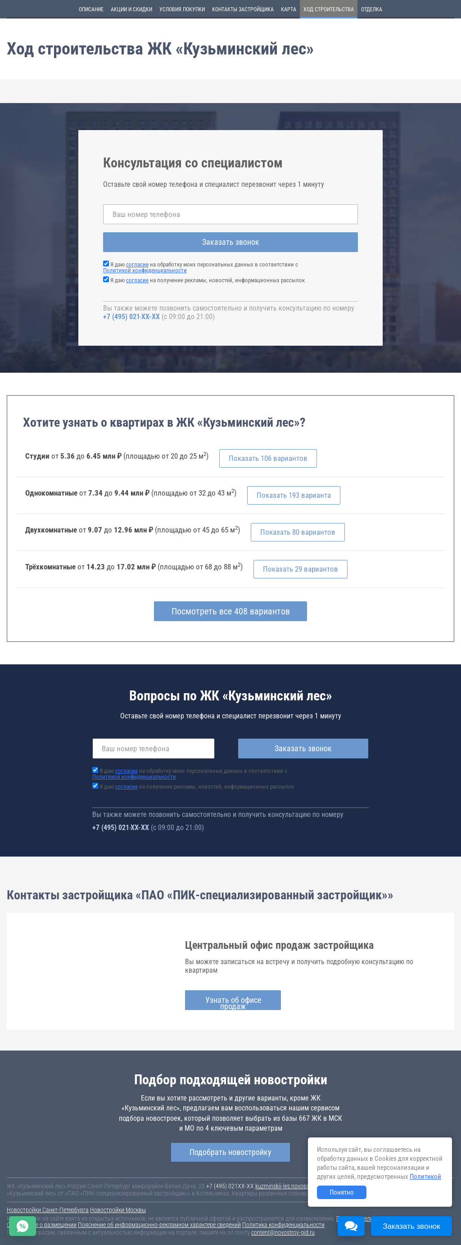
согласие (137, 264)
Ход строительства (328, 9)
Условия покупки (182, 9)
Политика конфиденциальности (283, 1224)
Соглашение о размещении (42, 1224)
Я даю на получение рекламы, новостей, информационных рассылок (207, 280)
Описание (91, 9)
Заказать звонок (230, 242)
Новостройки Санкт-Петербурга (48, 1209)
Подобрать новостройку (230, 1152)
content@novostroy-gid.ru (283, 1232)
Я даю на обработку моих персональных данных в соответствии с (200, 267)
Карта (288, 9)
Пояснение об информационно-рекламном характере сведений (159, 1224)
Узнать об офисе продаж (233, 1002)
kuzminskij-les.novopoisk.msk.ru (294, 1186)
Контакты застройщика (243, 9)
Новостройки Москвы (118, 1209)
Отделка (371, 9)
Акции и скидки (131, 9)
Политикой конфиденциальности (145, 270)
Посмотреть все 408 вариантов (231, 611)
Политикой (425, 1177)
